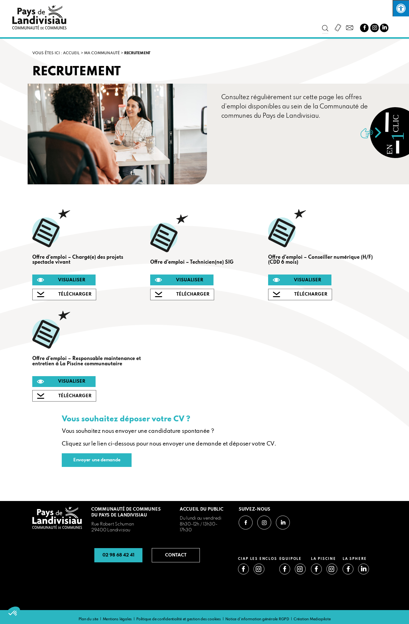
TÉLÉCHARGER (75, 294)
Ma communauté (102, 53)
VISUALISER (71, 280)
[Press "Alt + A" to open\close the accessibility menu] (401, 8)
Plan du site (88, 619)
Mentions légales (117, 619)
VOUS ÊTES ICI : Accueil (56, 53)
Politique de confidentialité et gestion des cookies (178, 619)
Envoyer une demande (96, 460)
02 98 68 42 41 (118, 555)
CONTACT (176, 555)
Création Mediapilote (312, 619)
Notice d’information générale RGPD (257, 619)
